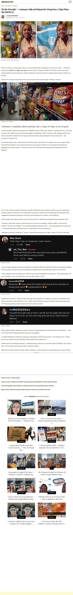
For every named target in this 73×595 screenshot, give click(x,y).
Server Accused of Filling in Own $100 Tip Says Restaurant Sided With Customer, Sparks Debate (29, 382)
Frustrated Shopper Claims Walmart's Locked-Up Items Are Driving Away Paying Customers (27, 385)
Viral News (8, 5)
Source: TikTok (5, 262)
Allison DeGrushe (12, 15)
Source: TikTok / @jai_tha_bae (10, 60)
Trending (14, 5)
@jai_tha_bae (21, 70)
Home (2, 5)
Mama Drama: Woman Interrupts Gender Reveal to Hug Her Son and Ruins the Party (25, 389)
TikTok (11, 70)
